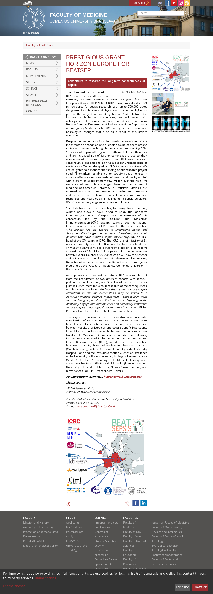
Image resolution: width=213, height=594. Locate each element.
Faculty (32, 69)
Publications (102, 527)
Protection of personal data (40, 532)
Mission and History (36, 522)
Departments (36, 76)
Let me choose (14, 586)
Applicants (72, 522)
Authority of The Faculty (38, 527)
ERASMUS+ (73, 541)
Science (32, 88)
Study (30, 82)
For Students (74, 527)
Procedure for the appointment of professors (106, 564)
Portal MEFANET (33, 541)
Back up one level (44, 57)
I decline (182, 587)
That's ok (200, 587)
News (30, 63)
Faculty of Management (167, 555)
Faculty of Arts (132, 536)
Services (32, 95)
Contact (32, 111)
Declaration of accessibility (40, 545)
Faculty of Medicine (38, 45)
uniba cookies (45, 578)
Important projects (106, 522)
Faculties (130, 518)
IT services (138, 3)
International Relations (36, 103)
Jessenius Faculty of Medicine (170, 522)
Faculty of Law (132, 532)
